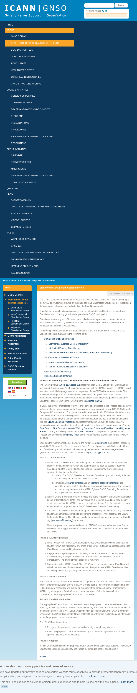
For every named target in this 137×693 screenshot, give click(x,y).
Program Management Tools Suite (32, 136)
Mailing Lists (18, 169)
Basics (10, 233)
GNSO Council (19, 36)
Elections (17, 116)
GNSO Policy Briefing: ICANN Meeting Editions (38, 206)
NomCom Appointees (23, 56)
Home (10, 25)
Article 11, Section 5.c (69, 385)
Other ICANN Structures (26, 77)
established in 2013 (92, 401)
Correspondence (21, 102)
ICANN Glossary (20, 273)
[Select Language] (17, 395)
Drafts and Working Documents (30, 109)
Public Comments (21, 213)
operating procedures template (105, 483)
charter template (75, 483)
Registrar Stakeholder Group (57, 371)
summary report (71, 435)
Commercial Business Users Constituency (68, 344)
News (10, 194)
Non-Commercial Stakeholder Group (61, 357)
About (10, 30)
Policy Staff (18, 63)
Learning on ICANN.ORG (25, 266)
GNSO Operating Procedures (61, 422)
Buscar (121, 5)
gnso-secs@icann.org (98, 452)
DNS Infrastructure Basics (27, 259)
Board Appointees (22, 50)
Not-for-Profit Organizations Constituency (68, 366)
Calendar (17, 155)
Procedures (18, 129)
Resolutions (18, 143)
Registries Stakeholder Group (58, 376)
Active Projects (21, 162)
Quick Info (13, 188)
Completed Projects (23, 182)
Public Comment (85, 431)
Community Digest (22, 227)
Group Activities (17, 149)
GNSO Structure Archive (26, 84)
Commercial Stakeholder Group (59, 339)
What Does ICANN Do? (23, 239)
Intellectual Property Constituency (64, 348)
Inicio (5, 280)
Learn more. (98, 676)
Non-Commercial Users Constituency (66, 362)
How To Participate (22, 70)
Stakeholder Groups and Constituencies (36, 43)
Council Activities (17, 90)
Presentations (20, 123)
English (42, 656)
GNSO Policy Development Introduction (35, 252)
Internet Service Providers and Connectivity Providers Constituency (80, 352)
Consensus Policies (23, 96)
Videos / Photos (20, 220)
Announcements (21, 200)
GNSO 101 (16, 246)
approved (102, 443)
